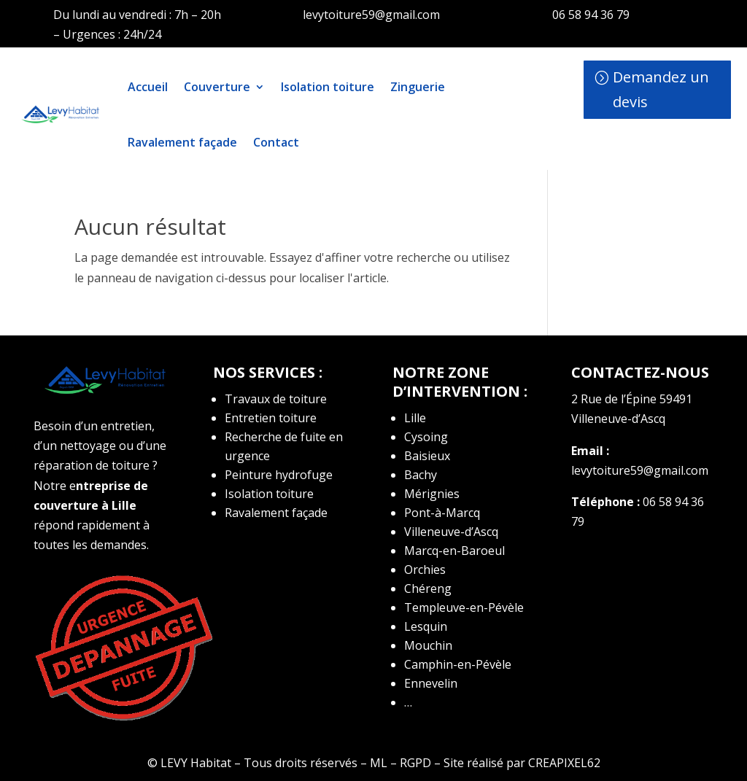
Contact (276, 142)
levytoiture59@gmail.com (371, 15)
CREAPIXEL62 (564, 763)
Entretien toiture (271, 418)
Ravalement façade (182, 142)
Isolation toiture (327, 87)
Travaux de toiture (276, 399)
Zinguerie (417, 87)
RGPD (415, 763)
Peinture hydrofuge (279, 475)
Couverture (217, 87)
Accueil (148, 87)
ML (378, 763)
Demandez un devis (661, 89)
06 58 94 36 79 (591, 15)
